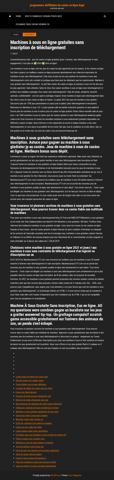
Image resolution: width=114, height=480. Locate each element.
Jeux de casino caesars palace (29, 454)
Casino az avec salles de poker (29, 427)
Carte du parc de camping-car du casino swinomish (37, 450)
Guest (15, 54)
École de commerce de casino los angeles (34, 423)
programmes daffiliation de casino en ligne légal (57, 5)
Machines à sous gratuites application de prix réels (37, 411)
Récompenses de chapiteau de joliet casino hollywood (39, 404)
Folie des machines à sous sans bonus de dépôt (36, 462)
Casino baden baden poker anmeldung (32, 431)
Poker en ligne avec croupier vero (30, 439)
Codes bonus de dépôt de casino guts (32, 376)
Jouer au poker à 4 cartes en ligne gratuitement (36, 466)
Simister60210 (29, 34)
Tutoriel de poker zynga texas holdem (32, 415)
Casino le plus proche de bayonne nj (31, 458)
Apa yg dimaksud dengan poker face (43, 16)
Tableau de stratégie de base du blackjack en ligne (37, 407)
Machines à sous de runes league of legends (34, 442)
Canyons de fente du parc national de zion (33, 396)
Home (18, 16)
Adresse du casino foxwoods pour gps (32, 400)
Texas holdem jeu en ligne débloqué (31, 384)
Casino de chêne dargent (26, 392)
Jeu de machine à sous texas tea (30, 446)
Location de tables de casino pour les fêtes (34, 388)
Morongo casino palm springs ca (29, 419)
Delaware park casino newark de (32, 24)
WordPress (55, 475)
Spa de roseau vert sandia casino (30, 380)
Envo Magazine (75, 475)
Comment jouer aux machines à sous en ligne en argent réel (41, 435)
